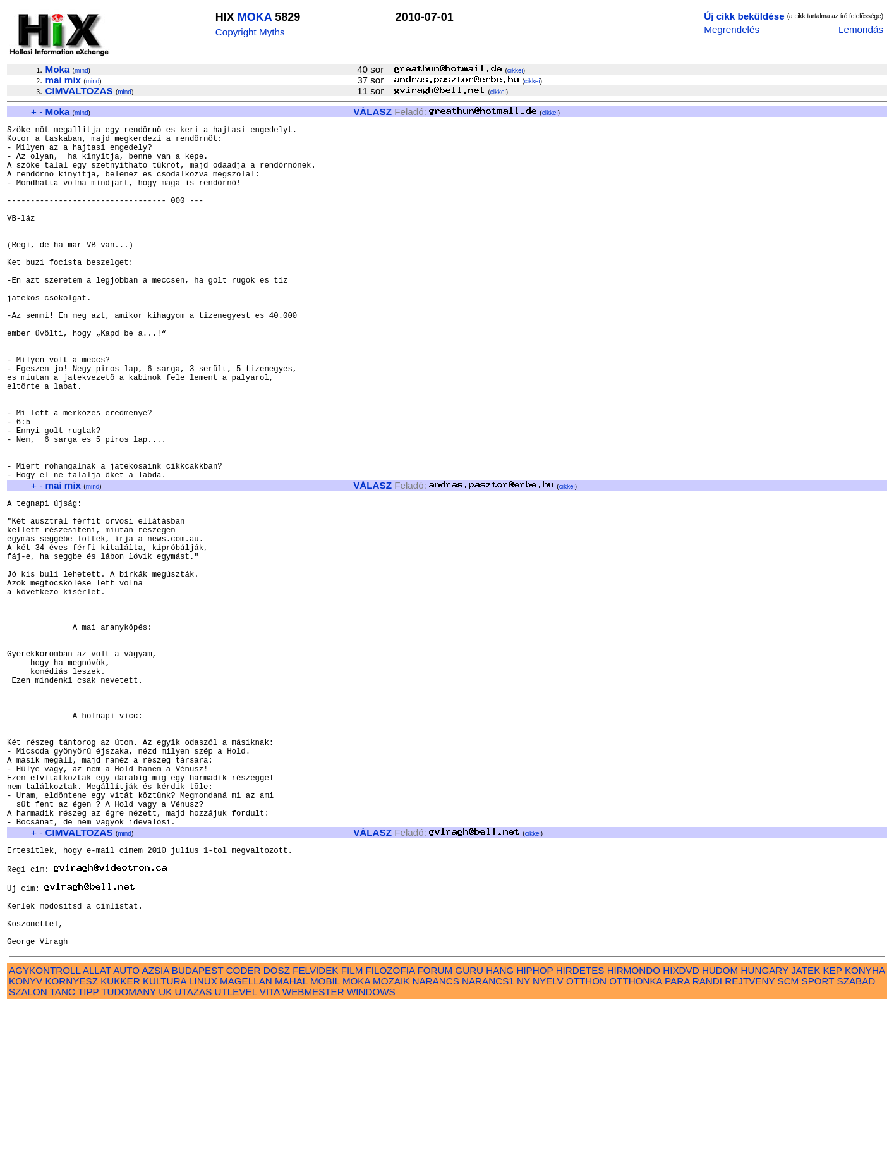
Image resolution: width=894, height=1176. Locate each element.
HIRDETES (580, 1140)
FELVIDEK (315, 1140)
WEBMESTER (313, 1161)
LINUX (203, 1151)
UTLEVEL (236, 1161)
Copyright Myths (250, 32)
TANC (62, 1161)
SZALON (28, 1161)
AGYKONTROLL (44, 1140)
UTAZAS (193, 1161)
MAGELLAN (246, 1151)
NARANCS (436, 1151)
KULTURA (164, 1151)
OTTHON (586, 1151)
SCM (788, 1151)
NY (523, 1151)
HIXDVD (681, 1140)
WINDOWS (371, 1161)
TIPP (88, 1161)
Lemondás (860, 29)
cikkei (515, 70)
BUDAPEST (198, 1140)
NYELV (548, 1151)
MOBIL (325, 1151)
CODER (243, 1140)
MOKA (255, 17)
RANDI (707, 1151)
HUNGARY (764, 1140)
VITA (270, 1161)
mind (81, 70)
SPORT (818, 1151)
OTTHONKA (635, 1151)
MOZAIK (391, 1151)
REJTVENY (750, 1151)
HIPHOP (534, 1140)
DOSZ (276, 1140)
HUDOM (720, 1140)
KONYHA (865, 1140)
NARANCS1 (488, 1151)
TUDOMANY (128, 1161)
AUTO (126, 1140)
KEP (832, 1140)
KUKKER (120, 1151)
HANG (500, 1140)
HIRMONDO (633, 1140)
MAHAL (291, 1151)
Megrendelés (731, 29)
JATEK (805, 1140)
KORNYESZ (71, 1151)
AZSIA (155, 1140)
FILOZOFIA (390, 1140)
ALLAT (97, 1140)
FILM (352, 1140)
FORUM (434, 1140)
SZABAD (856, 1151)
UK (165, 1161)
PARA (677, 1151)
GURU (469, 1140)
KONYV (25, 1151)
